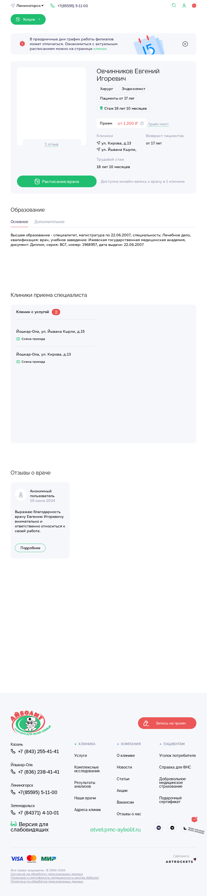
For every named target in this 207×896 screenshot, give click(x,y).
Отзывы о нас (129, 814)
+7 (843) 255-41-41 (35, 751)
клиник (100, 48)
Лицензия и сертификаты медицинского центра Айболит (55, 878)
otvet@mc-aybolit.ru (115, 829)
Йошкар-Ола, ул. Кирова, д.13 (43, 354)
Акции (122, 790)
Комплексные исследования (87, 769)
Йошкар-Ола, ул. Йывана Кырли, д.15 (50, 331)
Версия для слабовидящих (30, 827)
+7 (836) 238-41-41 (35, 771)
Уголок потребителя (177, 755)
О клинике (126, 755)
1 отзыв (51, 144)
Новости (124, 767)
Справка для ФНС (175, 767)
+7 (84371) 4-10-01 (35, 812)
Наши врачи (85, 798)
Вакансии (125, 802)
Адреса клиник (87, 810)
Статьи (123, 779)
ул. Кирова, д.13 (114, 143)
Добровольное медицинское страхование (172, 782)
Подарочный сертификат (170, 800)
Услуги (80, 755)
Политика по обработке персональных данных (47, 881)
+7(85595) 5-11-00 (34, 792)
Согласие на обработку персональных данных (47, 874)
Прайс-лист (158, 124)
